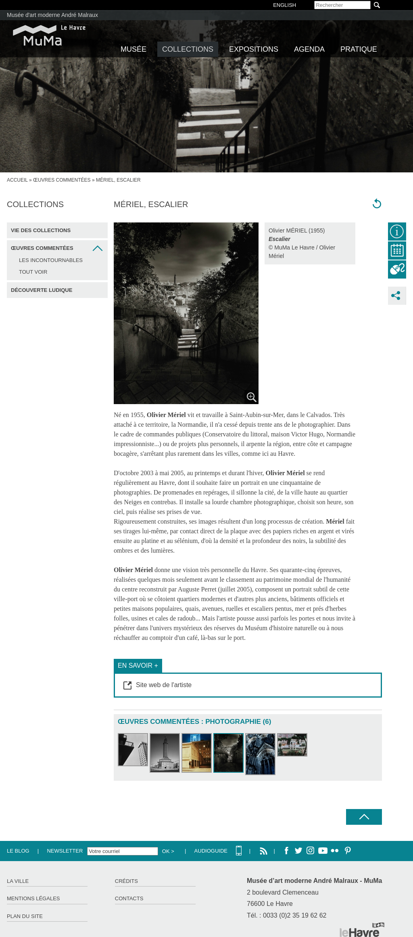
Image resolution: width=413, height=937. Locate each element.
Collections (187, 49)
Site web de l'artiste (164, 684)
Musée (133, 49)
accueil (17, 180)
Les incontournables (51, 260)
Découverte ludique (41, 290)
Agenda (309, 49)
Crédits (126, 881)
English (284, 5)
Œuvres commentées (62, 180)
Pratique (358, 49)
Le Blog (18, 851)
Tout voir (33, 272)
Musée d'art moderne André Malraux (52, 15)
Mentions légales (33, 898)
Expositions (253, 49)
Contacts (129, 898)
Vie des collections (41, 230)
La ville (18, 881)
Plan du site (25, 916)
